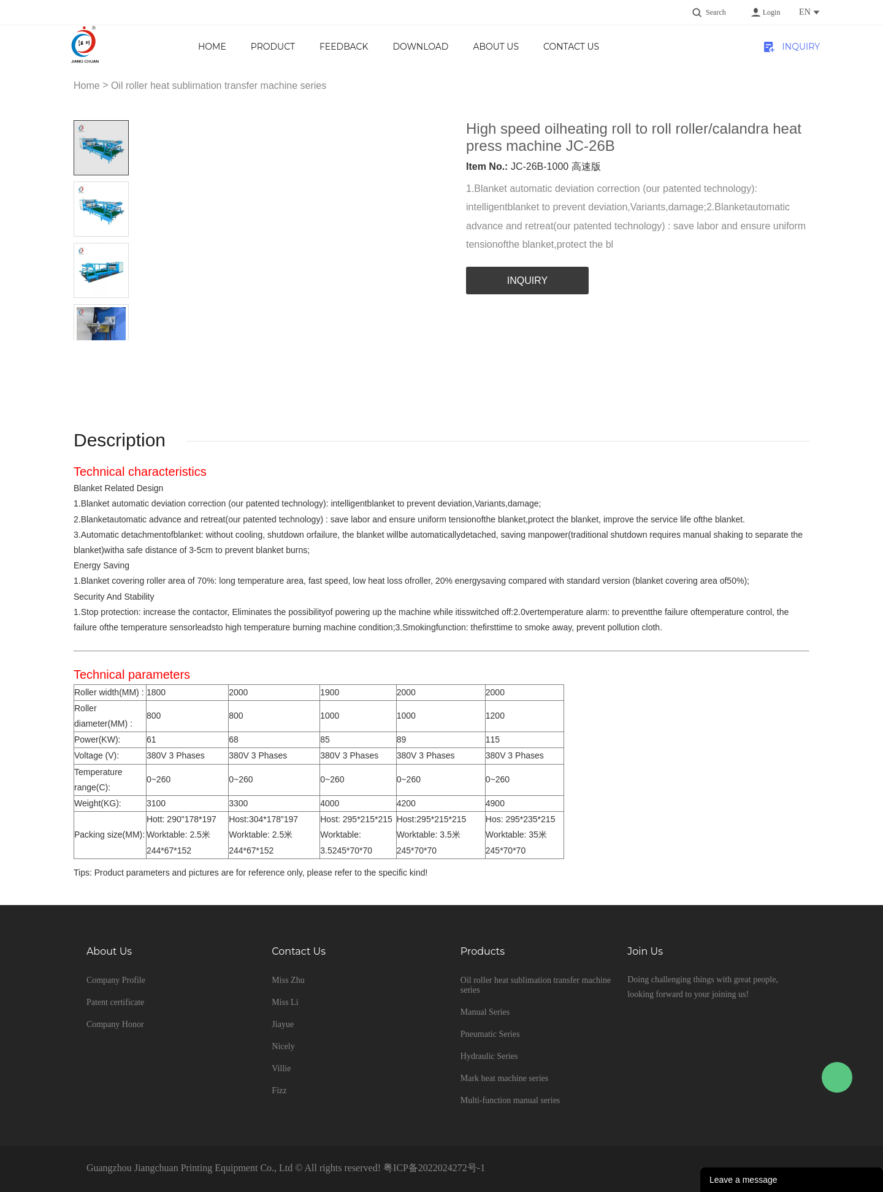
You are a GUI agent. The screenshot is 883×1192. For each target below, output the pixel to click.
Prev (87, 349)
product (273, 46)
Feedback (343, 46)
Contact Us (571, 46)
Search (716, 12)
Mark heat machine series (504, 1078)
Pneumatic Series (490, 1034)
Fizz (279, 1090)
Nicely (283, 1046)
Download (420, 46)
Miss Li (285, 1002)
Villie (281, 1068)
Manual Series (485, 1012)
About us (496, 46)
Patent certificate (115, 1002)
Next (115, 349)
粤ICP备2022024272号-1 (434, 1168)
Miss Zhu (288, 980)
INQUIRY (801, 46)
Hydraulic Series (489, 1056)
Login (772, 12)
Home (212, 46)
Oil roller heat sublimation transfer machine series (218, 85)
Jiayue (283, 1024)
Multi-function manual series (510, 1100)
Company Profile (115, 980)
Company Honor (115, 1024)
